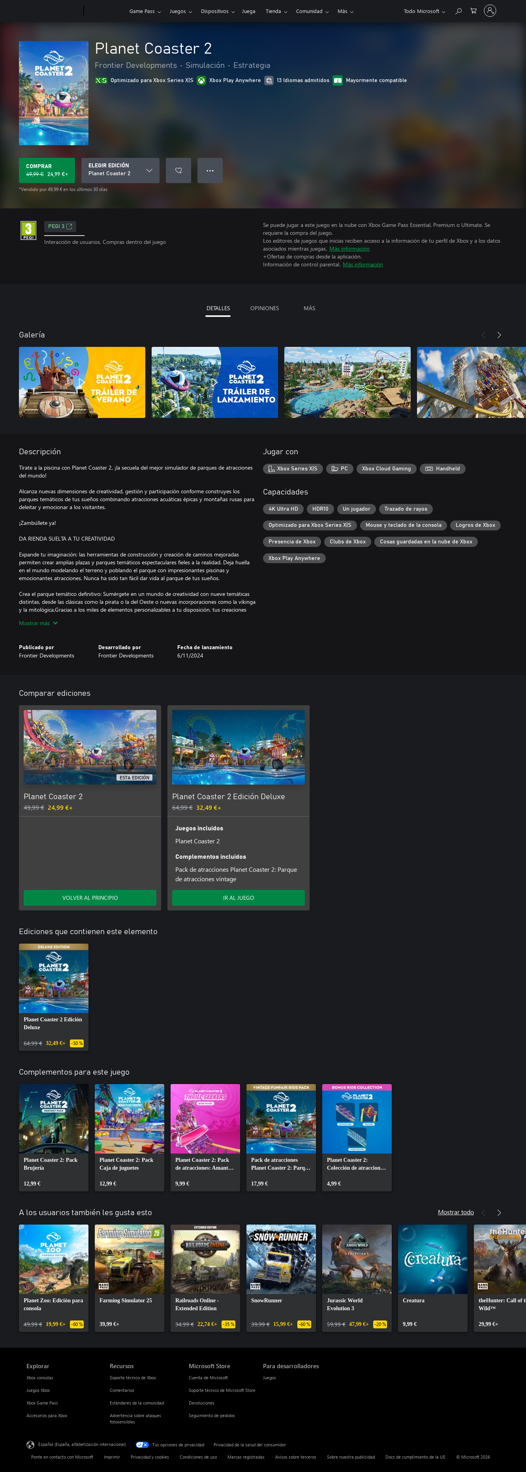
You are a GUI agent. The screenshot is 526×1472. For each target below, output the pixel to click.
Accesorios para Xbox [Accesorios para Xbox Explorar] (46, 1415)
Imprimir (112, 1456)
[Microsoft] (53, 11)
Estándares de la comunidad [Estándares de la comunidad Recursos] (137, 1402)
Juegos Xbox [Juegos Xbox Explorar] (38, 1390)
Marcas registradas (246, 1456)
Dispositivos (215, 10)
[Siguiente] (499, 335)
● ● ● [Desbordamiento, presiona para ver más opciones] (210, 170)
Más (343, 10)
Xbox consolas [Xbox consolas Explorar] (39, 1377)
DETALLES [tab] (218, 308)
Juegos (178, 10)
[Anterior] (483, 335)
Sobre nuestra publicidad (351, 1456)
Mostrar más (38, 623)
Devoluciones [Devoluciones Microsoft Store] (201, 1402)
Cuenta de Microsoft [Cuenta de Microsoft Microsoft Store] (208, 1377)
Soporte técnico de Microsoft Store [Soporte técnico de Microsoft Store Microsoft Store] (222, 1390)
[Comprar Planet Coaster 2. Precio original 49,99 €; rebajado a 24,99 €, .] (47, 170)
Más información (349, 248)
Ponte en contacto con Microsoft (62, 1456)
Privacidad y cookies (150, 1456)
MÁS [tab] (309, 308)
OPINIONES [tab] (264, 308)
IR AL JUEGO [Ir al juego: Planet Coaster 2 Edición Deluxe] (238, 897)
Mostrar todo (456, 1212)
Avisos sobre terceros (295, 1456)
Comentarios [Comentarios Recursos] (122, 1390)
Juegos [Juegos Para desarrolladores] (269, 1377)
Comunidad (309, 10)
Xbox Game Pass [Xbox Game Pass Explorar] (42, 1402)
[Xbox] (106, 11)
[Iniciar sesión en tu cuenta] (490, 10)
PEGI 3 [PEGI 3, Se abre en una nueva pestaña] (60, 226)
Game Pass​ (142, 10)
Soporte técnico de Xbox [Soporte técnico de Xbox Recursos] (133, 1377)
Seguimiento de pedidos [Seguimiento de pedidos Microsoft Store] (212, 1415)
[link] (53, 997)
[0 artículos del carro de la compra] (473, 10)
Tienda (273, 10)
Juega (248, 10)
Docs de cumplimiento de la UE (415, 1456)
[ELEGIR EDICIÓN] (120, 170)
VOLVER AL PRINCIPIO (90, 897)
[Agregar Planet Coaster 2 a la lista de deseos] (178, 170)
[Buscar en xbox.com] (458, 10)
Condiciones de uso (198, 1456)
